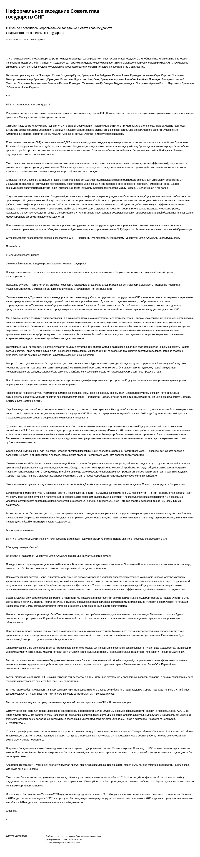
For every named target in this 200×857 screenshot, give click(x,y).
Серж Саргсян (162, 75)
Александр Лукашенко (33, 79)
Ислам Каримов (30, 87)
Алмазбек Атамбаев (136, 79)
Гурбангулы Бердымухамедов (117, 83)
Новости (71, 836)
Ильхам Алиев (120, 75)
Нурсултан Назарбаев (86, 79)
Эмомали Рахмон (58, 83)
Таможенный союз (159, 183)
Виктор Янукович (169, 83)
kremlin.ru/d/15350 (72, 842)
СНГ (141, 58)
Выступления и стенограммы (88, 836)
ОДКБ (66, 142)
